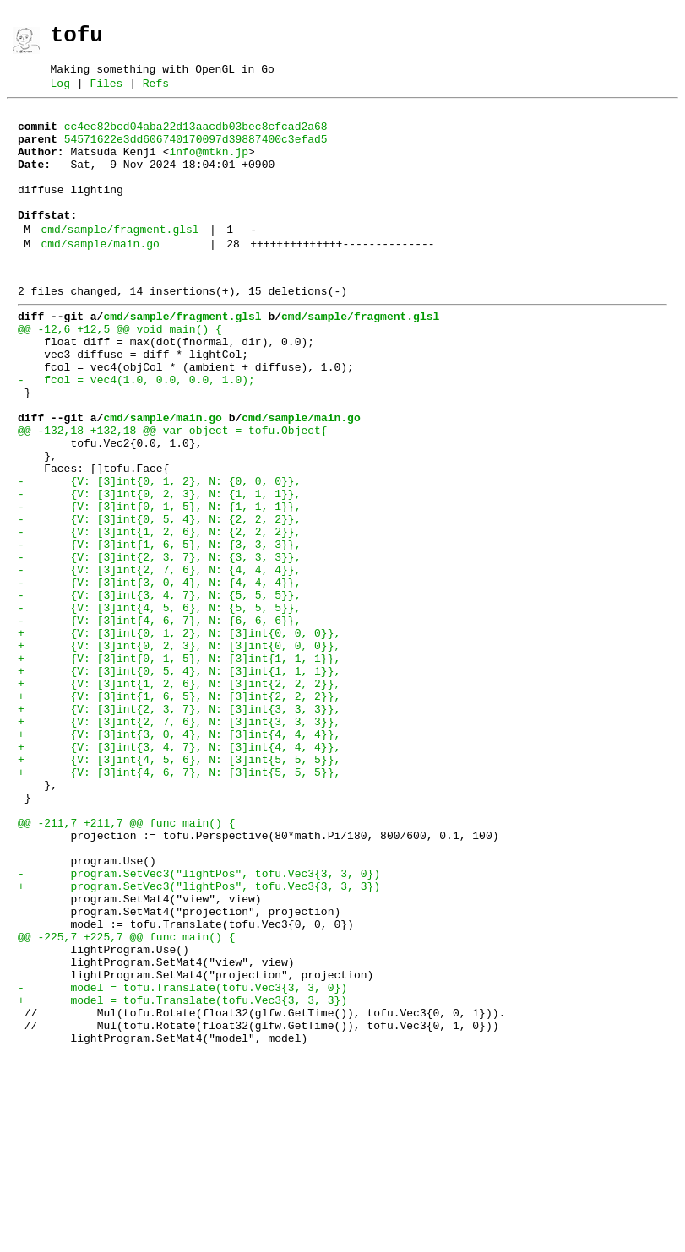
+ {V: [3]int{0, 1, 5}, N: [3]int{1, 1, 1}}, (179, 766)
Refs (156, 92)
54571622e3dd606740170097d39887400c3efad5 (196, 153)
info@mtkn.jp (208, 168)
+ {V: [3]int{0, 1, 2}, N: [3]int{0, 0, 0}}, (179, 736)
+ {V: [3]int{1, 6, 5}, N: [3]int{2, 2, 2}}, (179, 812)
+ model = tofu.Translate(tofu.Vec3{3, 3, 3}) (182, 1176)
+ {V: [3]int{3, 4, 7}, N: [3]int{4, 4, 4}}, (179, 873)
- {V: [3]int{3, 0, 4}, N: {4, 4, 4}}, (159, 675)
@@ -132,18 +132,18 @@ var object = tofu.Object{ (173, 493)
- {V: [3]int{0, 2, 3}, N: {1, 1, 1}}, (159, 569)
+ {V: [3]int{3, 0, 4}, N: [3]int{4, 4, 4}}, (179, 857)
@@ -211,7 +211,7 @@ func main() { (126, 964)
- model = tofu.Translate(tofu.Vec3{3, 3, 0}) (182, 1161)
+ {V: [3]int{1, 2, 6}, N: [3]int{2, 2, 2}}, (179, 797)
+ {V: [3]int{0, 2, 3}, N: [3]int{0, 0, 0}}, (179, 751)
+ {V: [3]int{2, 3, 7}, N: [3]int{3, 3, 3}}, (179, 827)
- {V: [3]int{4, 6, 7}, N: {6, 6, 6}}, (159, 721)
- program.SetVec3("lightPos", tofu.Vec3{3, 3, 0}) (199, 1024)
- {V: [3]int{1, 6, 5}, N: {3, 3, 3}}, (159, 629)
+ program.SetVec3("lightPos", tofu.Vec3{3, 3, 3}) (199, 1040)
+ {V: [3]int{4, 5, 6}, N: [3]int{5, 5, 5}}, (179, 888)
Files (106, 92)
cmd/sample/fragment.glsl (119, 261)
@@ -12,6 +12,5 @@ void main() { (120, 371)
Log (60, 92)
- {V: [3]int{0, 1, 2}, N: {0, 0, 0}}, (159, 553)
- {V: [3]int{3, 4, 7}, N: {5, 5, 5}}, (159, 690)
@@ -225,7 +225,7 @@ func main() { (126, 1100)
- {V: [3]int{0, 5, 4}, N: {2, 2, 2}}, (159, 599)
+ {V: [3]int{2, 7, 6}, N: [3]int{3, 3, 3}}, (179, 842)
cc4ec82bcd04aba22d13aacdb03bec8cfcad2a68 (196, 138)
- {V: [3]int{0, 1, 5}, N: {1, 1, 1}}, (159, 584)
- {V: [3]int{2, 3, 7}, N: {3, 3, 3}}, (159, 645)
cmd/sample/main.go (100, 278)
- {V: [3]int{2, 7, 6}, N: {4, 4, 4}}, (159, 660)
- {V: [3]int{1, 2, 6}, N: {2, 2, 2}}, (159, 614)
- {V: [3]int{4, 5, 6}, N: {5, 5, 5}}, (159, 705)
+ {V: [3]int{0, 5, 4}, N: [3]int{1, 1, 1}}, (179, 781)
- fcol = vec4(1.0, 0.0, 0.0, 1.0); (136, 432)
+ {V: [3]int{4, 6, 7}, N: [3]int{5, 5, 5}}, (179, 903)
